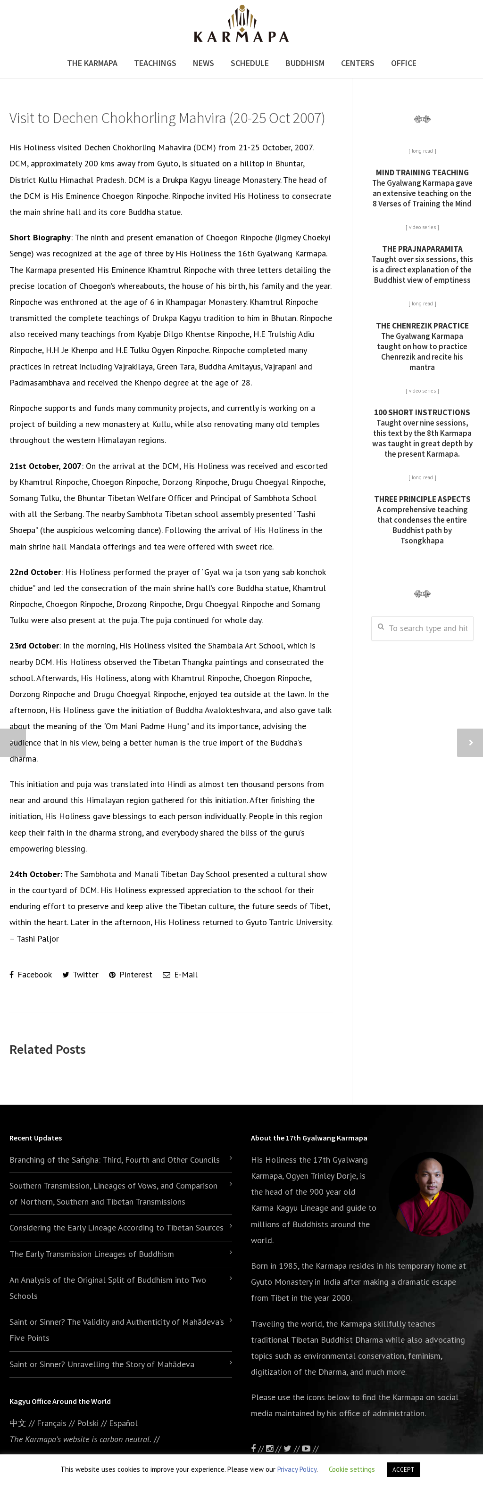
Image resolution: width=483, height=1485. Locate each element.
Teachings (155, 62)
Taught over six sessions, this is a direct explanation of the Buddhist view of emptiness (422, 264)
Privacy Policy (296, 1469)
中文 (17, 1423)
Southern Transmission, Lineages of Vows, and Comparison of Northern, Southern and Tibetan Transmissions (113, 1193)
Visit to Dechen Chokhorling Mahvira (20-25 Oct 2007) (167, 117)
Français (52, 1423)
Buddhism (305, 62)
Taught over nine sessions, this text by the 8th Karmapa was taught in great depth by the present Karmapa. (422, 433)
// (292, 1448)
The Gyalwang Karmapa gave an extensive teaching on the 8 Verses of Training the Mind (422, 188)
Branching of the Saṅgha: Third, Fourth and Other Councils (114, 1159)
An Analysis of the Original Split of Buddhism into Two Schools (107, 1287)
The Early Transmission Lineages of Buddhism (91, 1253)
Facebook (30, 974)
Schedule (250, 62)
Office (403, 62)
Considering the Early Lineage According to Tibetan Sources (116, 1227)
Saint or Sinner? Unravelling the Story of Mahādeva (101, 1364)
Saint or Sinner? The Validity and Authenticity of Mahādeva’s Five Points (116, 1329)
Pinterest (130, 974)
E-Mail (180, 974)
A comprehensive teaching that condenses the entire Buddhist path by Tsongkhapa (422, 520)
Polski (88, 1423)
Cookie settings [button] (352, 1469)
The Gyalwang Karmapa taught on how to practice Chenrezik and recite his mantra (422, 346)
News (203, 62)
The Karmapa (92, 62)
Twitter (80, 974)
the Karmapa (324, 1265)
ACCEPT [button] (403, 1470)
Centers (358, 62)
